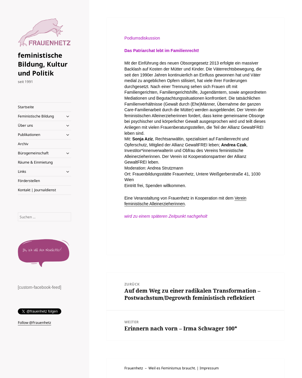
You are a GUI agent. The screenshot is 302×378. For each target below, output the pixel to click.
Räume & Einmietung (35, 162)
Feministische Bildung (36, 116)
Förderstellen (29, 180)
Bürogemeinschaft (33, 153)
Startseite (26, 106)
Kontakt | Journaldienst (37, 189)
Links (22, 171)
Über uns (25, 125)
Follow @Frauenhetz (34, 322)
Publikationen (29, 134)
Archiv (23, 143)
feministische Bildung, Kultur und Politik (43, 64)
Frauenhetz (133, 368)
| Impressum (208, 368)
